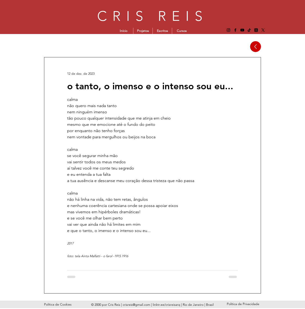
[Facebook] (235, 30)
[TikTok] (249, 30)
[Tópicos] (256, 30)
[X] (263, 30)
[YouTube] (242, 30)
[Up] (255, 46)
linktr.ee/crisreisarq (167, 305)
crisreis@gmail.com (136, 305)
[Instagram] (228, 30)
